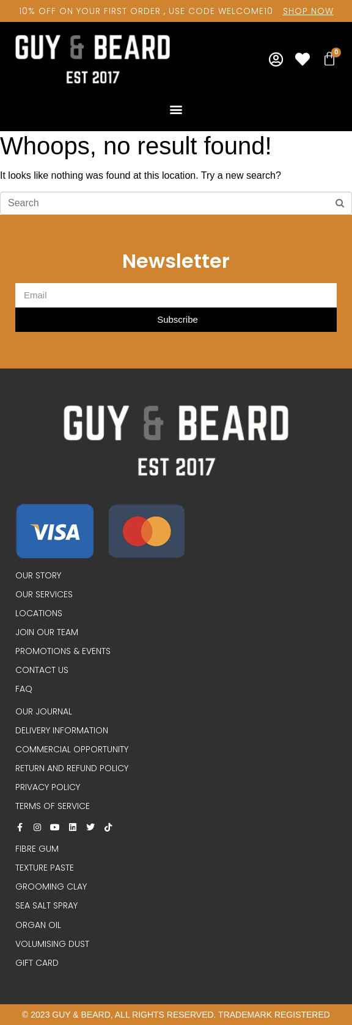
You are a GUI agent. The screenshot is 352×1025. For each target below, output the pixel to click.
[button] (176, 109)
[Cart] (329, 59)
